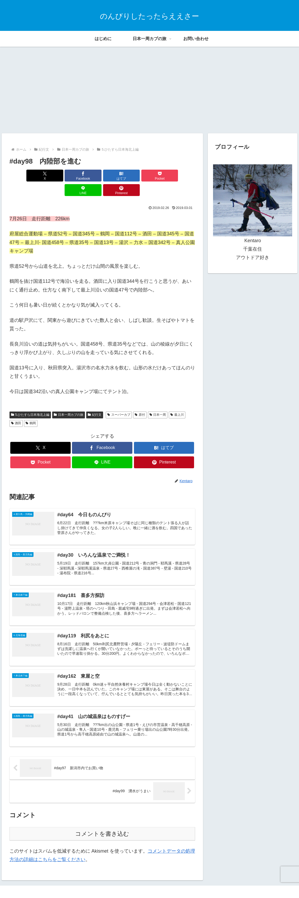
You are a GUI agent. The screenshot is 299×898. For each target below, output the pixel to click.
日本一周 (158, 400)
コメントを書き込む (102, 822)
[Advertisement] (149, 90)
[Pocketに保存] (118, 175)
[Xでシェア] (24, 175)
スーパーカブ (118, 400)
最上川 (177, 400)
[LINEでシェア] (149, 175)
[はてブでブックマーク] (87, 175)
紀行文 (95, 400)
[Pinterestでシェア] (180, 175)
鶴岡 (31, 408)
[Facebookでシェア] (55, 175)
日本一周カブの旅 (68, 400)
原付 (140, 400)
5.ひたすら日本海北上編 (30, 400)
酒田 (16, 408)
